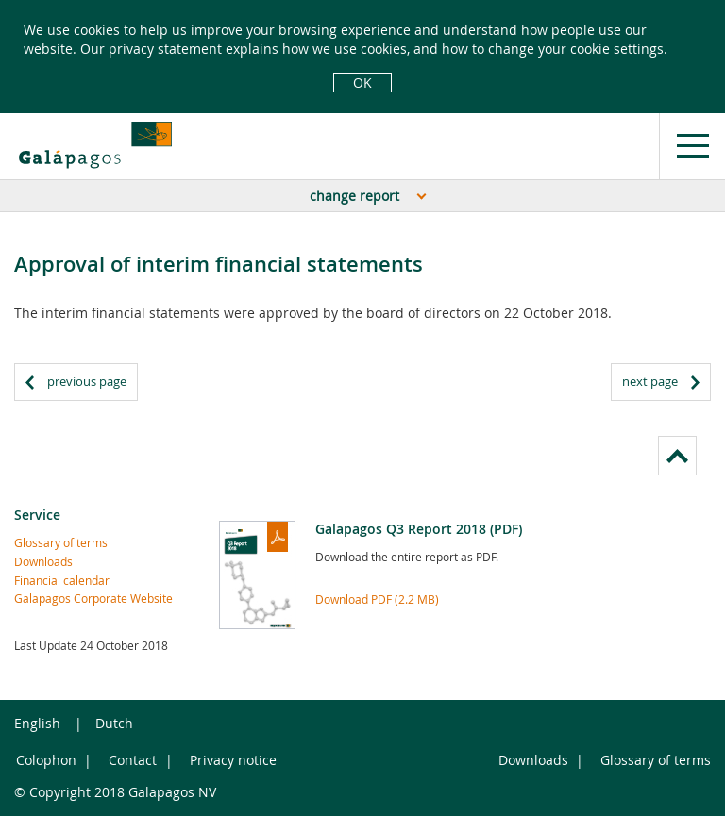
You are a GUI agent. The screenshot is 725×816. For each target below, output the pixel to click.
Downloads (43, 561)
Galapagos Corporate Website (93, 598)
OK (362, 83)
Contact (133, 760)
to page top (677, 455)
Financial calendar (62, 580)
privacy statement (165, 49)
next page (650, 381)
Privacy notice (233, 760)
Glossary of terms (61, 542)
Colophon (46, 760)
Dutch (114, 723)
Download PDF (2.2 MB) (377, 599)
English (37, 723)
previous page (86, 381)
